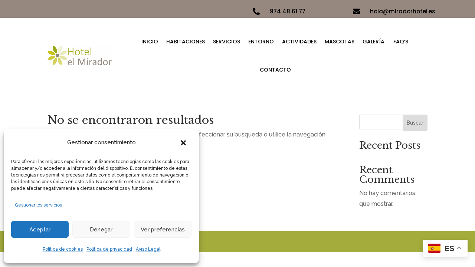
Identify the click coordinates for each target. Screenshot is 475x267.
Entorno (261, 41)
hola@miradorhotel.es (402, 11)
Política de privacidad (109, 249)
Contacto (275, 69)
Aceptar (39, 229)
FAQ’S (400, 41)
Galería (373, 41)
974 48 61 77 (287, 11)
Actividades (299, 41)
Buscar (415, 123)
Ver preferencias (163, 229)
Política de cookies (63, 249)
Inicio (149, 41)
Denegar (101, 229)
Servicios (226, 41)
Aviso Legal (148, 249)
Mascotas (339, 41)
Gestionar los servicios (38, 205)
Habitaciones (185, 41)
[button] (183, 143)
